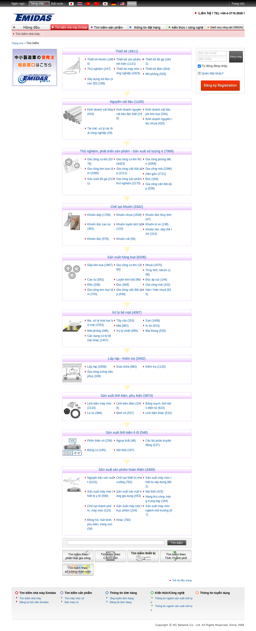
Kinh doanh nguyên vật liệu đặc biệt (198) (129, 114)
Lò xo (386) (94, 413)
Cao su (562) (95, 279)
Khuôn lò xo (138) (157, 224)
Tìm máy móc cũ (74, 598)
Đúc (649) (122, 284)
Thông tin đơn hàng (123, 593)
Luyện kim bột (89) (128, 279)
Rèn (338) (93, 284)
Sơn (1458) (153, 320)
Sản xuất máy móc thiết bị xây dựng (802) (159, 482)
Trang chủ (238, 3)
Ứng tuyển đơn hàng (122, 598)
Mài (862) (122, 325)
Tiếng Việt (37, 3)
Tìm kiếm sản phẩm (78, 593)
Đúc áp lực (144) (156, 279)
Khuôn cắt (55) (126, 239)
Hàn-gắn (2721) (156, 174)
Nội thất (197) (125, 450)
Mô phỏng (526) (156, 74)
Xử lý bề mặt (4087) (126, 312)
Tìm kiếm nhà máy (28, 34)
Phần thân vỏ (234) (99, 440)
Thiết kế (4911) (127, 51)
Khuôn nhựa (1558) (129, 215)
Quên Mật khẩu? (212, 73)
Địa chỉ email (208, 53)
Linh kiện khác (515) (159, 413)
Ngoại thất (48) (126, 440)
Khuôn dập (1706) (99, 215)
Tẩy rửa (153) (125, 320)
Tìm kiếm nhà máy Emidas (38, 593)
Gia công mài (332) (158, 284)
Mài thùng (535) (156, 330)
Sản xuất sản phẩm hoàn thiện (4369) (127, 469)
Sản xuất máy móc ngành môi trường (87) (159, 510)
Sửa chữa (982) (126, 366)
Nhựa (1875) (154, 265)
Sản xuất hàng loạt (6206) (126, 257)
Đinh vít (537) (125, 413)
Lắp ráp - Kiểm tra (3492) (127, 358)
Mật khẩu (205, 59)
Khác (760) (123, 520)
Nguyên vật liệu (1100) (127, 102)
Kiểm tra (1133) (156, 366)
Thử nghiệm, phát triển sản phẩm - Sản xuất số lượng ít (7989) (127, 151)
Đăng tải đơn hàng (121, 602)
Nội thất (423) (154, 491)
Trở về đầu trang (182, 580)
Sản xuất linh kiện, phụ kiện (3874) (127, 395)
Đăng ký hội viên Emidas (34, 602)
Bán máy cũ (72, 602)
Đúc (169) (152, 179)
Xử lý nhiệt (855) (127, 330)
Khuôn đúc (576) (98, 239)
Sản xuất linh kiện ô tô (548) (127, 432)
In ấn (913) (153, 325)
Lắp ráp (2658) (97, 366)
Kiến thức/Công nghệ (170, 593)
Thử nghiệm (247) (99, 69)
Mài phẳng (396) (98, 330)
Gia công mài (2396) (159, 168)
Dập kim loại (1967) (100, 265)
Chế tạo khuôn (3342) (126, 207)
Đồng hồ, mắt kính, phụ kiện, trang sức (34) (99, 524)
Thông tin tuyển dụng (215, 593)
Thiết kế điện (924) (158, 69)
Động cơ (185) (96, 450)
